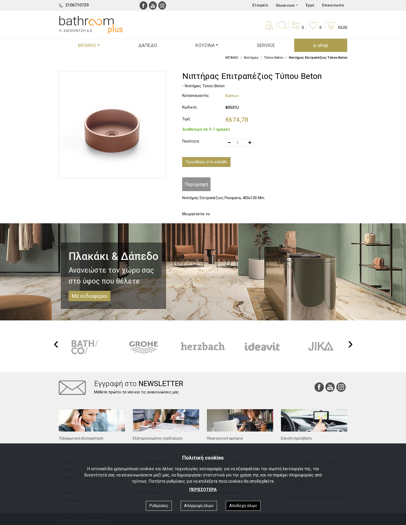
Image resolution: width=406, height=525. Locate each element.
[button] (297, 29)
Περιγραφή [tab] (196, 184)
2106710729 (77, 5)
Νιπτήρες (251, 57)
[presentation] (56, 343)
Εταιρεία (260, 5)
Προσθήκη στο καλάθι (206, 161)
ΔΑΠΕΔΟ (147, 45)
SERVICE (266, 45)
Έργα (310, 5)
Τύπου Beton (273, 57)
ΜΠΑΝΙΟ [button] (87, 45)
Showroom (285, 5)
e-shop (320, 45)
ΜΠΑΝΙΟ (231, 57)
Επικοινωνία (333, 5)
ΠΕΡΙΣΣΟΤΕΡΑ (203, 489)
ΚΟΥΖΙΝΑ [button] (205, 45)
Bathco (232, 95)
